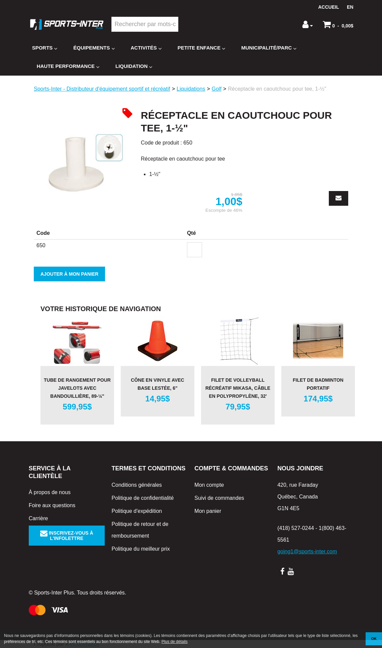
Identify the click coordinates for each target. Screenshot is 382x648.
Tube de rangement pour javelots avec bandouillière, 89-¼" (77, 388)
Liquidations (191, 89)
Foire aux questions (52, 505)
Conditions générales (136, 485)
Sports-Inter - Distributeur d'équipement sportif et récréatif (102, 89)
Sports (45, 48)
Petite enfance (201, 48)
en (350, 7)
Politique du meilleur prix (140, 549)
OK (374, 639)
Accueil (328, 7)
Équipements (93, 48)
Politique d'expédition (136, 511)
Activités (146, 48)
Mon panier (207, 511)
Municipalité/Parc (268, 48)
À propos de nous (50, 492)
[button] (338, 24)
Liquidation (133, 66)
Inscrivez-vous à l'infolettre (66, 535)
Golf (216, 89)
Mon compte (209, 485)
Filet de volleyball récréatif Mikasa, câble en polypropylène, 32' (237, 388)
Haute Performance (68, 66)
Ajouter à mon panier (69, 274)
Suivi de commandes (219, 498)
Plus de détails (175, 641)
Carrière (38, 518)
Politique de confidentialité (142, 498)
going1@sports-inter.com (307, 551)
